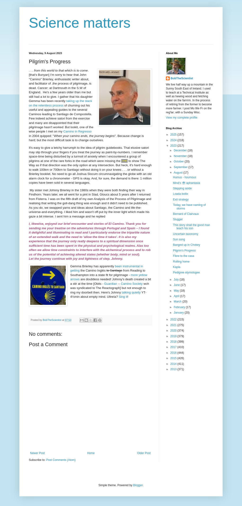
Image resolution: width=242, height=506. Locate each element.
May (177, 290)
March (178, 301)
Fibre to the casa (183, 256)
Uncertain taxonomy (185, 234)
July (177, 279)
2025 (173, 134)
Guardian (110, 283)
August (178, 172)
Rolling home (181, 261)
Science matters (79, 23)
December (181, 150)
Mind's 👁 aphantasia (186, 183)
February (180, 307)
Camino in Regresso (77, 131)
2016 (173, 352)
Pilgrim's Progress (184, 250)
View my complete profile (181, 117)
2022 (173, 319)
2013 (173, 369)
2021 (173, 325)
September (181, 167)
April (177, 296)
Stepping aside (182, 188)
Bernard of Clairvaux (186, 214)
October (179, 161)
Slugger (178, 219)
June (177, 285)
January (179, 312)
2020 (173, 330)
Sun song (179, 239)
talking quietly (131, 292)
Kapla (176, 267)
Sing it (123, 296)
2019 (173, 336)
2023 (173, 145)
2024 (173, 140)
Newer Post (37, 453)
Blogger (138, 485)
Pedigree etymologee (186, 272)
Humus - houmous (184, 177)
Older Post (144, 453)
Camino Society (132, 283)
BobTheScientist (182, 78)
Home (91, 453)
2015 (173, 358)
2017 (173, 347)
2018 (173, 341)
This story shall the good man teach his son (191, 226)
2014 (173, 364)
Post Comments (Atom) (61, 460)
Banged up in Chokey (186, 245)
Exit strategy (181, 199)
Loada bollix (180, 194)
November (181, 156)
